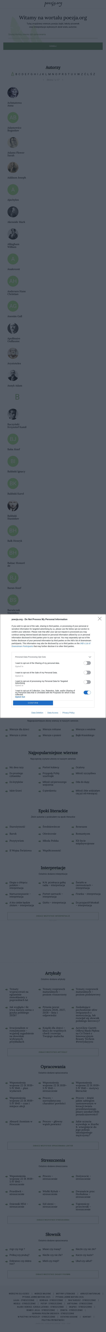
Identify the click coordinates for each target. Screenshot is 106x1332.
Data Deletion (37, 713)
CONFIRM (33, 703)
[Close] (100, 619)
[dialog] (53, 666)
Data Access (52, 713)
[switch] (87, 663)
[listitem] (53, 657)
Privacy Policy (69, 713)
